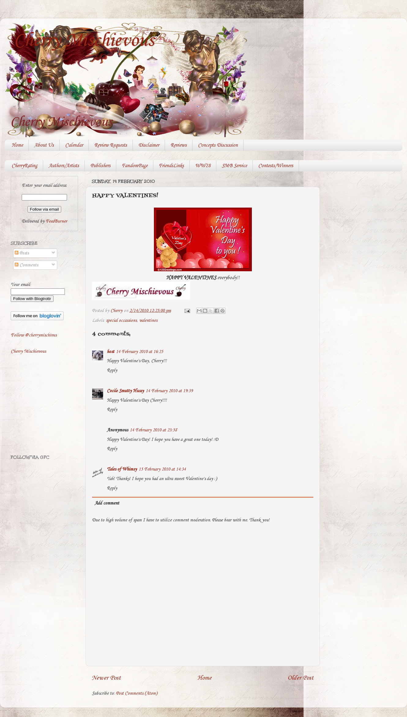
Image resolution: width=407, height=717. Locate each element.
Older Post (301, 678)
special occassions (121, 320)
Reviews (178, 145)
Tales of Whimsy (122, 469)
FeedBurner (56, 221)
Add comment (107, 503)
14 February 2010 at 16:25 (139, 352)
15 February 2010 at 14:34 (162, 469)
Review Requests (110, 145)
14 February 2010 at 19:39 (169, 391)
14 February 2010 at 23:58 (153, 430)
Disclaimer (148, 145)
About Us (44, 145)
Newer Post (106, 678)
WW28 (203, 166)
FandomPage (134, 166)
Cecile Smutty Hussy (125, 391)
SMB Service (234, 166)
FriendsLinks (171, 166)
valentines (148, 320)
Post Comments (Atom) (136, 693)
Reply (112, 370)
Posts (22, 253)
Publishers (100, 166)
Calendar (74, 145)
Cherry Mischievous (84, 41)
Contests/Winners (275, 166)
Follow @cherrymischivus (34, 335)
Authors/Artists (64, 166)
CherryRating (24, 166)
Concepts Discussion (218, 145)
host (110, 352)
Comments (26, 265)
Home (17, 145)
